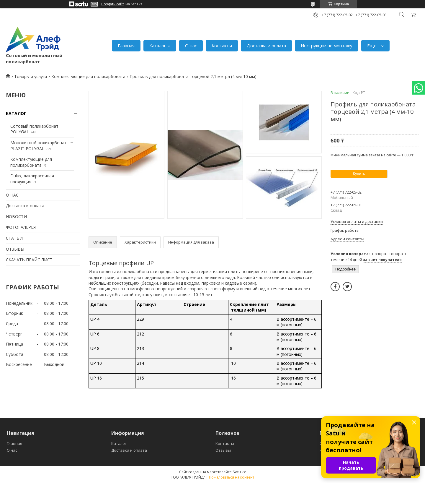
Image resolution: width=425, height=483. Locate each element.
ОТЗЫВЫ (15, 249)
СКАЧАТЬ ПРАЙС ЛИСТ (29, 259)
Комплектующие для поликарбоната (88, 76)
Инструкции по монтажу (326, 45)
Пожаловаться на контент (231, 477)
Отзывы (223, 450)
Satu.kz (239, 471)
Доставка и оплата (266, 45)
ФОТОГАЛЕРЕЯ (21, 227)
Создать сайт (112, 4)
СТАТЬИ (14, 238)
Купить (359, 173)
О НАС (12, 195)
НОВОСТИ (16, 216)
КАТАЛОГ (16, 113)
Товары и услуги (30, 76)
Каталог (157, 45)
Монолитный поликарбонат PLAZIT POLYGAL (38, 145)
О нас (191, 45)
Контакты (222, 45)
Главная (126, 45)
